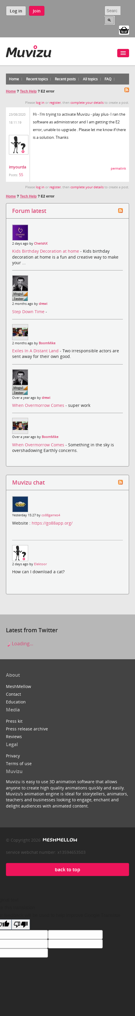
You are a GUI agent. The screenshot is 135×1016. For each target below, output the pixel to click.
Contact (13, 694)
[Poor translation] (21, 924)
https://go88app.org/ (52, 523)
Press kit (14, 721)
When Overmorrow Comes (38, 405)
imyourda (17, 167)
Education (16, 702)
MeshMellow (18, 686)
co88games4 (50, 515)
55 (21, 174)
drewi (43, 304)
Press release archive (27, 729)
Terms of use (19, 763)
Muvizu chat (28, 482)
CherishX (40, 243)
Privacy (13, 756)
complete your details (87, 103)
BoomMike (47, 343)
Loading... (19, 643)
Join (37, 11)
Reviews (14, 736)
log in (40, 103)
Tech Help (28, 91)
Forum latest (29, 210)
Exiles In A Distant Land (36, 350)
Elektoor (40, 564)
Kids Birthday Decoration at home (46, 251)
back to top (67, 869)
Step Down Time (29, 311)
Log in (16, 11)
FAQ (108, 79)
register (55, 103)
